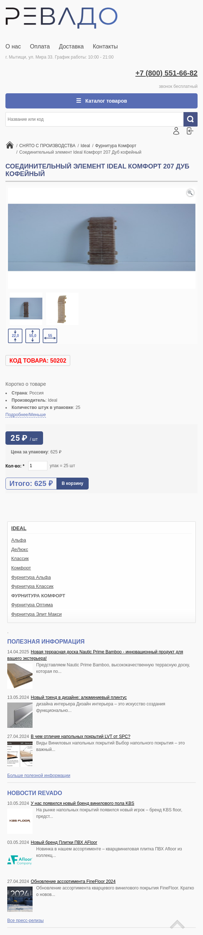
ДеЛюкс (19, 549)
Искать (193, 119)
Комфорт (21, 568)
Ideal (18, 528)
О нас (13, 46)
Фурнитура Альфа (31, 577)
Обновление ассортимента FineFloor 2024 (73, 881)
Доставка (71, 46)
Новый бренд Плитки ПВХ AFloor (64, 842)
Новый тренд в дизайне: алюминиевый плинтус (79, 697)
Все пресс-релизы (25, 920)
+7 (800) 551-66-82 (166, 73)
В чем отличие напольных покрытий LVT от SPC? (80, 736)
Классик (20, 558)
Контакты (105, 46)
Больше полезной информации (38, 775)
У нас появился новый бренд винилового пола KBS (82, 803)
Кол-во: (15, 466)
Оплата (40, 46)
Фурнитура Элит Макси (36, 614)
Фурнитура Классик (32, 586)
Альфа (18, 540)
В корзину (73, 483)
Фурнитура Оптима (32, 604)
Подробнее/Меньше (25, 414)
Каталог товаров (105, 101)
